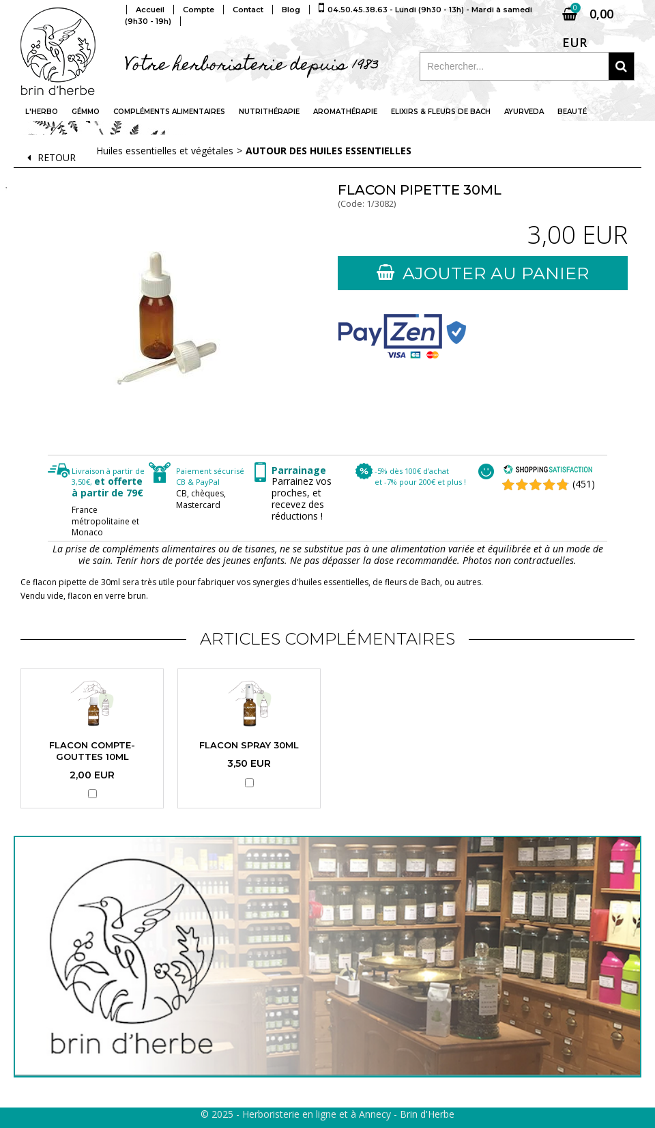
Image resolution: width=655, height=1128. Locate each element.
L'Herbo (41, 111)
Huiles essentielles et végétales (164, 150)
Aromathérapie (345, 111)
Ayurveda (524, 111)
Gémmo (86, 111)
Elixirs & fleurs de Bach (441, 111)
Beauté (572, 111)
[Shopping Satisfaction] (548, 470)
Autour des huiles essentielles (328, 150)
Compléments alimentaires (169, 111)
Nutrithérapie (269, 111)
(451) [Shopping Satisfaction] (583, 483)
